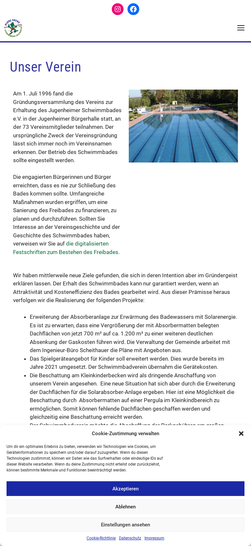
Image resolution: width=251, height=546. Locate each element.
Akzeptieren (125, 489)
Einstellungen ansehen (125, 525)
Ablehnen (125, 507)
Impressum (154, 538)
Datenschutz (130, 538)
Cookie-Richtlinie (101, 538)
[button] (241, 433)
